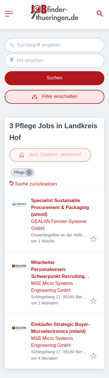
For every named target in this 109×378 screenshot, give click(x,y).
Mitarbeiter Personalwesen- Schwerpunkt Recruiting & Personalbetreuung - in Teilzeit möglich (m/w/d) (60, 276)
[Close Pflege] (29, 172)
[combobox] (54, 45)
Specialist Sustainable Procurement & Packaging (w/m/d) (60, 207)
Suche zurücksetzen (33, 183)
